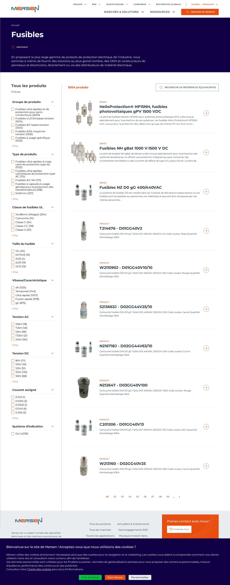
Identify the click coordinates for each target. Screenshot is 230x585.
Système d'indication (27, 426)
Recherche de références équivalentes (187, 87)
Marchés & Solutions (121, 11)
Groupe (77, 4)
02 (115, 497)
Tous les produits (100, 524)
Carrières (139, 4)
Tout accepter (90, 577)
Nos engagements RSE (133, 529)
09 (168, 497)
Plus (15, 146)
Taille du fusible (23, 244)
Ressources (160, 11)
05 (138, 497)
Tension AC (20, 317)
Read (210, 113)
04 (131, 497)
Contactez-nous (181, 529)
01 (108, 497)
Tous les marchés (100, 529)
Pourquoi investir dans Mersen (133, 537)
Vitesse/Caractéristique (29, 280)
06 (146, 497)
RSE (94, 4)
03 (123, 497)
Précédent (22, 47)
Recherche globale (168, 4)
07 (153, 497)
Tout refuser (115, 577)
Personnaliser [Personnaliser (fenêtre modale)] (140, 577)
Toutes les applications (100, 535)
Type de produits (24, 154)
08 (161, 497)
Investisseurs (115, 4)
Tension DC (20, 353)
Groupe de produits (26, 102)
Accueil (15, 25)
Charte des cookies (39, 569)
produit (203, 12)
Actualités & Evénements (133, 524)
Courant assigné (24, 390)
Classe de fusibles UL (27, 207)
